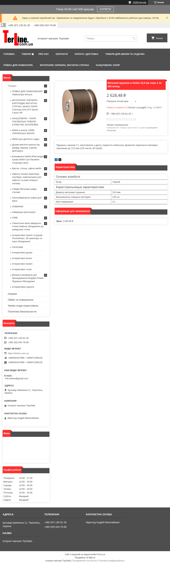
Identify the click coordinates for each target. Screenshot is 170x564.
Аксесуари (17, 247)
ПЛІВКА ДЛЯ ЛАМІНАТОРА (18, 65)
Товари (26, 54)
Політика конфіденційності (112, 560)
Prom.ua (101, 554)
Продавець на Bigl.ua (85, 557)
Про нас (44, 54)
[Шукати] (134, 38)
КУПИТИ (105, 9)
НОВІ (15, 217)
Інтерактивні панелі (22, 263)
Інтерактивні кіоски (22, 258)
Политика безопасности (22, 311)
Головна (9, 54)
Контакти (62, 54)
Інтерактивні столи (22, 269)
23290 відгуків (139, 2)
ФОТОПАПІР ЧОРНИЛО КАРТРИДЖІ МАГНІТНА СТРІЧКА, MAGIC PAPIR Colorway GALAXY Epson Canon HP (25, 106)
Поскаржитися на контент (85, 560)
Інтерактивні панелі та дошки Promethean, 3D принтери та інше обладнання (27, 238)
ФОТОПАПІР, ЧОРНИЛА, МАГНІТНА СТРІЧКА (64, 65)
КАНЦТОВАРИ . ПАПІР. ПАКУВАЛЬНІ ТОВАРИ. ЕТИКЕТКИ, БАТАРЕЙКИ (25, 121)
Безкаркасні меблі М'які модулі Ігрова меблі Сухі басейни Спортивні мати (28, 159)
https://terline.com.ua (18, 353)
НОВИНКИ (17, 206)
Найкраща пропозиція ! (24, 212)
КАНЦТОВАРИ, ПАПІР (108, 65)
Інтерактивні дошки (22, 252)
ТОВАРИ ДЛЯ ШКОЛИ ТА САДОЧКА (125, 54)
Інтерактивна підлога (23, 287)
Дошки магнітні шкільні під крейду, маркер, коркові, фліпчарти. (26, 147)
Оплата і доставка (86, 54)
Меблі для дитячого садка (25, 139)
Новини (12, 293)
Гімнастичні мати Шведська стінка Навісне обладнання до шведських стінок (28, 226)
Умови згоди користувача (23, 305)
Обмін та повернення (20, 299)
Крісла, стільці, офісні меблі (26, 168)
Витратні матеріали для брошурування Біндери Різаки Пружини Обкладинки (28, 278)
